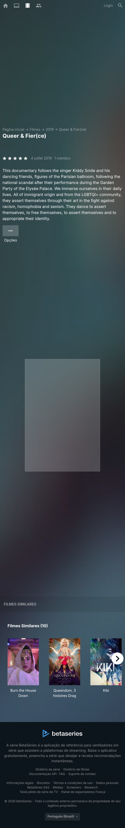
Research (91, 787)
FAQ (62, 774)
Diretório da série (48, 769)
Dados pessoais (107, 783)
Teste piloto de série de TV (39, 792)
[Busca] (120, 5)
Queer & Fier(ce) (72, 129)
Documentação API (43, 774)
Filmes (35, 129)
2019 (50, 129)
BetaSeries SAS (38, 787)
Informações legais (20, 783)
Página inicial (13, 129)
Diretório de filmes (77, 769)
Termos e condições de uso (73, 783)
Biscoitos (43, 783)
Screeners (74, 787)
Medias (58, 787)
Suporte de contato (82, 774)
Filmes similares (20, 604)
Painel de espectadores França (83, 792)
